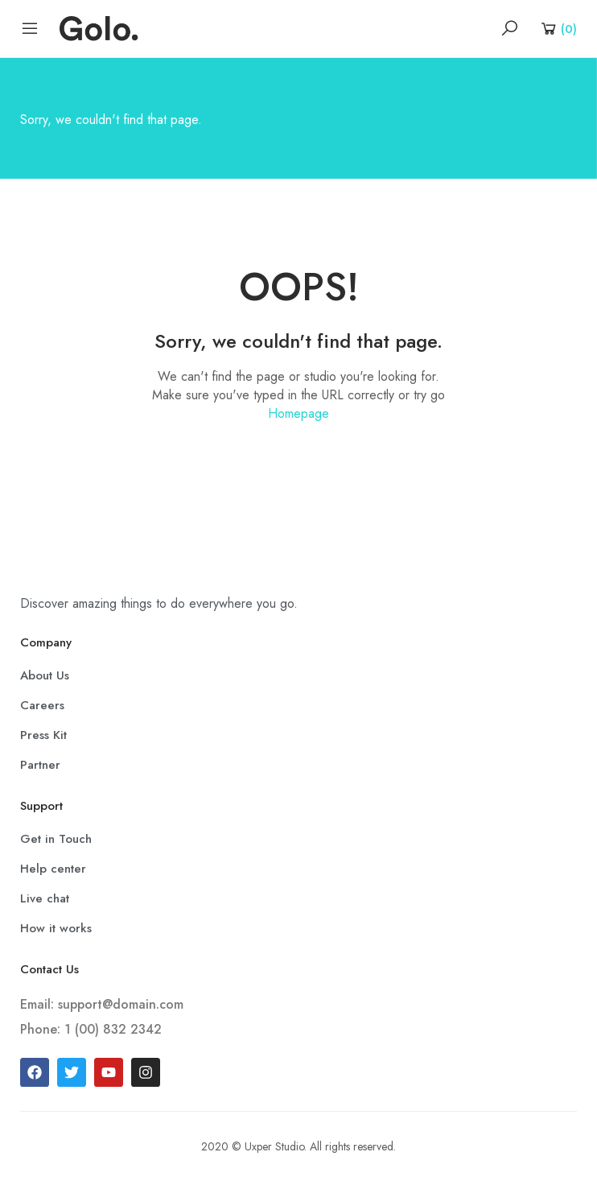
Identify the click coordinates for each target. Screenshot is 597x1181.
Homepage (298, 413)
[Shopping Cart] (558, 28)
